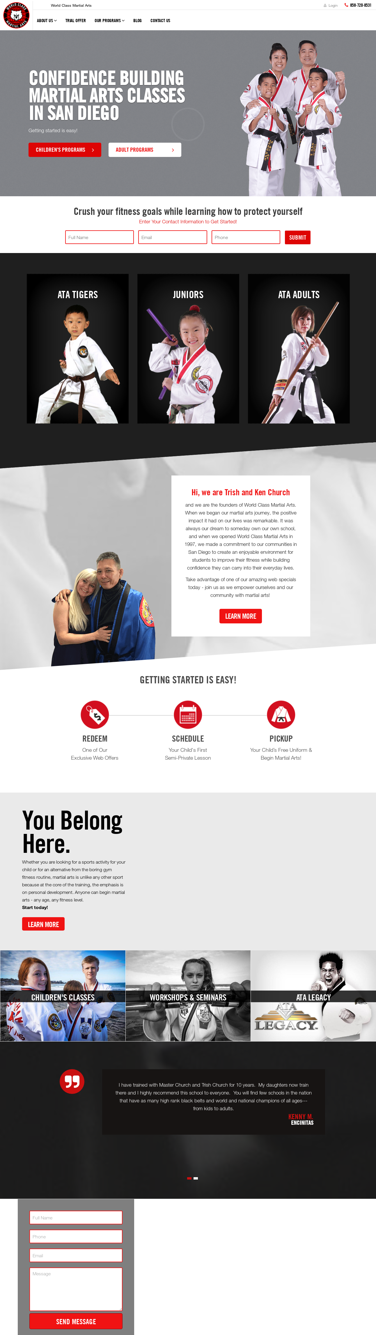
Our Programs (110, 23)
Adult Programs (145, 149)
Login (331, 5)
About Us (47, 23)
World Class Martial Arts (71, 5)
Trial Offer (75, 20)
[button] (189, 1178)
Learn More (240, 615)
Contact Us (160, 20)
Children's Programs (65, 149)
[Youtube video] (245, 870)
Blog (137, 20)
